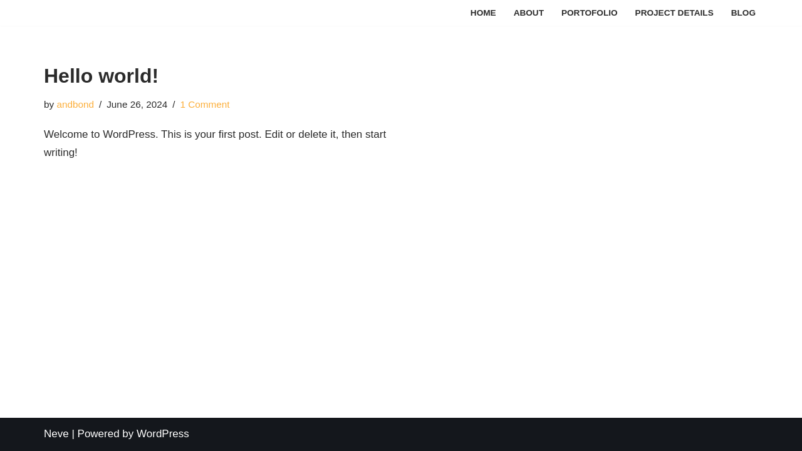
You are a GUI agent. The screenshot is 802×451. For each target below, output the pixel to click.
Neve (56, 434)
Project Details (674, 13)
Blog (743, 13)
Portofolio (589, 13)
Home (483, 13)
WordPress (163, 434)
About (529, 13)
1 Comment (204, 104)
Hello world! (101, 76)
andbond (75, 104)
